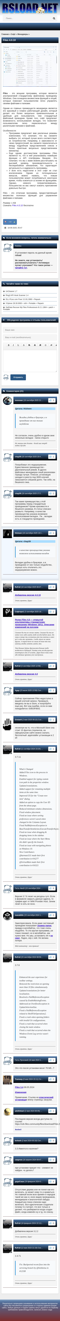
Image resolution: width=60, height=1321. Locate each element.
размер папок (44, 925)
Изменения (20, 1092)
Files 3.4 (19, 1087)
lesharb (18, 1141)
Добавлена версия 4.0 (26, 674)
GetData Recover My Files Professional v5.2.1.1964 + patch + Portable (29, 308)
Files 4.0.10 (18, 205)
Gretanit (18, 720)
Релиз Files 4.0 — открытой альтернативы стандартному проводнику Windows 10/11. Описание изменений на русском (34, 623)
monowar (19, 400)
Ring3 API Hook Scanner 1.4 (17, 295)
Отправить (18, 377)
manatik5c (19, 915)
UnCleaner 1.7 (11, 291)
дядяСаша (19, 1182)
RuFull (17, 587)
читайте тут (21, 268)
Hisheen (18, 533)
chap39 (18, 457)
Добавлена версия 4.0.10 (28, 595)
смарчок (18, 1160)
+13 (10, 222)
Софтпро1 (19, 612)
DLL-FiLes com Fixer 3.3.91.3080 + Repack (23, 299)
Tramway (18, 1079)
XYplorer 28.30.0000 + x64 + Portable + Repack (25, 303)
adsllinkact (19, 1111)
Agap (17, 690)
